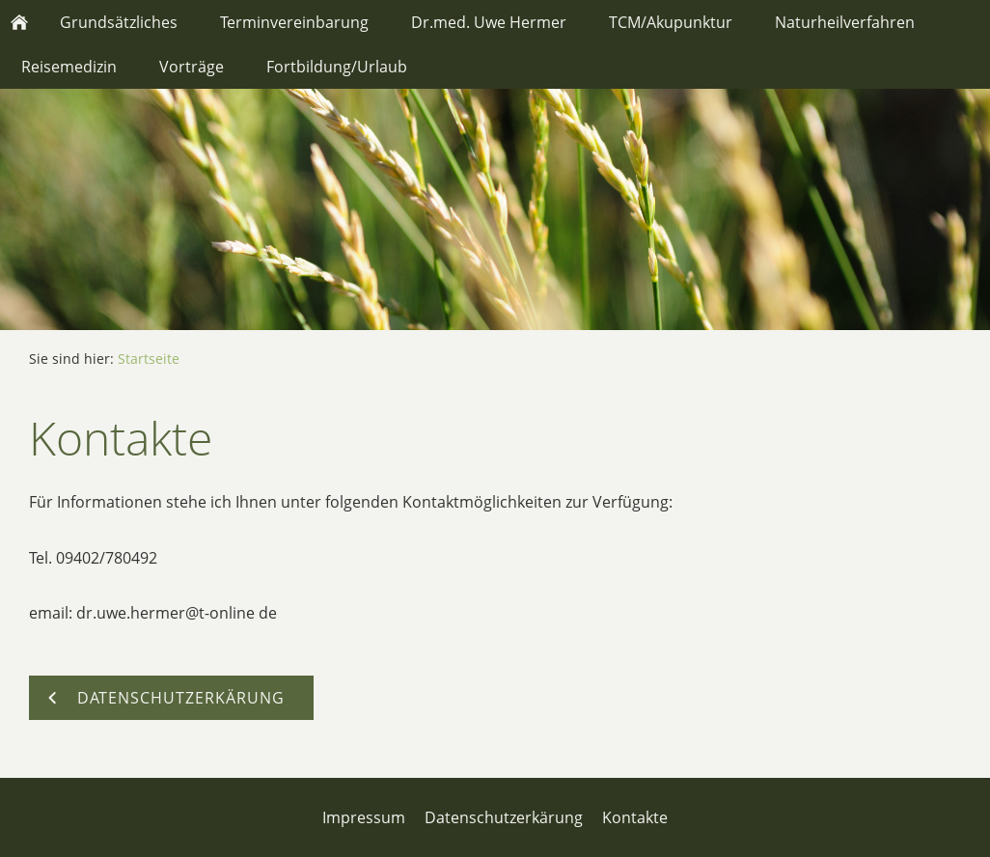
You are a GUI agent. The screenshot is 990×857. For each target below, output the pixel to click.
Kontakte (635, 817)
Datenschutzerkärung (504, 817)
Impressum (363, 817)
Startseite (148, 358)
